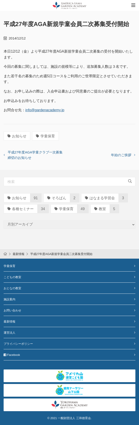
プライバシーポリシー (18, 343)
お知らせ (16, 136)
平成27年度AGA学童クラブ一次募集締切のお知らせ (35, 155)
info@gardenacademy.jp (44, 110)
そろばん (56, 198)
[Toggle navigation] (133, 5)
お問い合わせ (12, 310)
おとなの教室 (12, 288)
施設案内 (9, 299)
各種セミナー (20, 209)
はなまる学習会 (100, 198)
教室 (100, 209)
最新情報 (18, 254)
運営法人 (9, 332)
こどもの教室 (12, 277)
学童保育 (45, 136)
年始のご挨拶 (121, 155)
